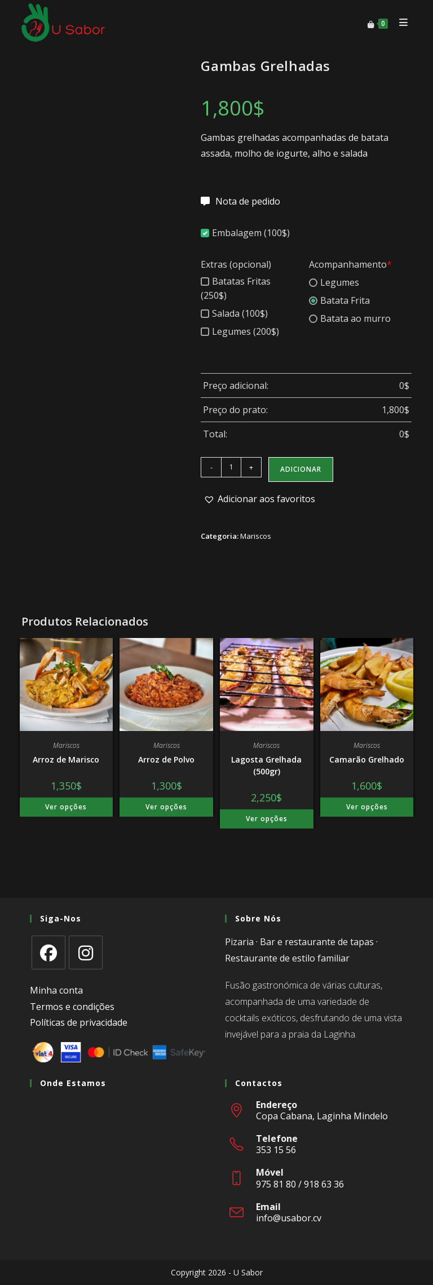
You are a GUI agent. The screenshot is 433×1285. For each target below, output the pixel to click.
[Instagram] (86, 952)
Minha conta (56, 990)
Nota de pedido (247, 201)
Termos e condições (72, 1006)
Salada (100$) (234, 313)
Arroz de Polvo (166, 759)
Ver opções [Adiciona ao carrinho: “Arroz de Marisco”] (66, 807)
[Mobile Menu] (401, 22)
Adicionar (300, 469)
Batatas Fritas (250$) (236, 288)
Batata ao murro (350, 318)
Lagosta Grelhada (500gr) (266, 765)
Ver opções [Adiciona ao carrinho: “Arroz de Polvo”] (166, 807)
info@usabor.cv (288, 1218)
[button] (259, 499)
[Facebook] (48, 952)
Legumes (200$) (240, 331)
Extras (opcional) (236, 264)
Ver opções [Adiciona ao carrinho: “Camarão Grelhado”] (367, 807)
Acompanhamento (350, 264)
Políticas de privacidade (78, 1022)
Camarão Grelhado (366, 759)
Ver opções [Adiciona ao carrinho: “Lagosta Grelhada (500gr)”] (267, 818)
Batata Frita (339, 300)
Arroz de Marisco (66, 759)
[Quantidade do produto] (231, 467)
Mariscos (255, 536)
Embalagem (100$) (245, 233)
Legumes (334, 282)
